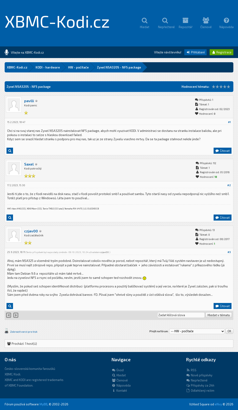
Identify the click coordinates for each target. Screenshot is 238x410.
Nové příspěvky (199, 375)
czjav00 (31, 231)
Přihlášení (195, 52)
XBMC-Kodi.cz (57, 21)
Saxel (29, 164)
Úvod (118, 370)
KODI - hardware (48, 67)
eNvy (218, 404)
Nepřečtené (197, 380)
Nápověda (121, 385)
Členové (120, 380)
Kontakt (119, 390)
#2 (229, 185)
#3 (229, 252)
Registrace (221, 52)
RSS (191, 370)
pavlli (29, 100)
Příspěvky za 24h (200, 385)
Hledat (119, 375)
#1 (229, 122)
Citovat (222, 151)
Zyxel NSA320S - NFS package (119, 67)
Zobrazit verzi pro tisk (23, 331)
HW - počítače (78, 67)
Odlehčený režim (200, 390)
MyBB (43, 404)
